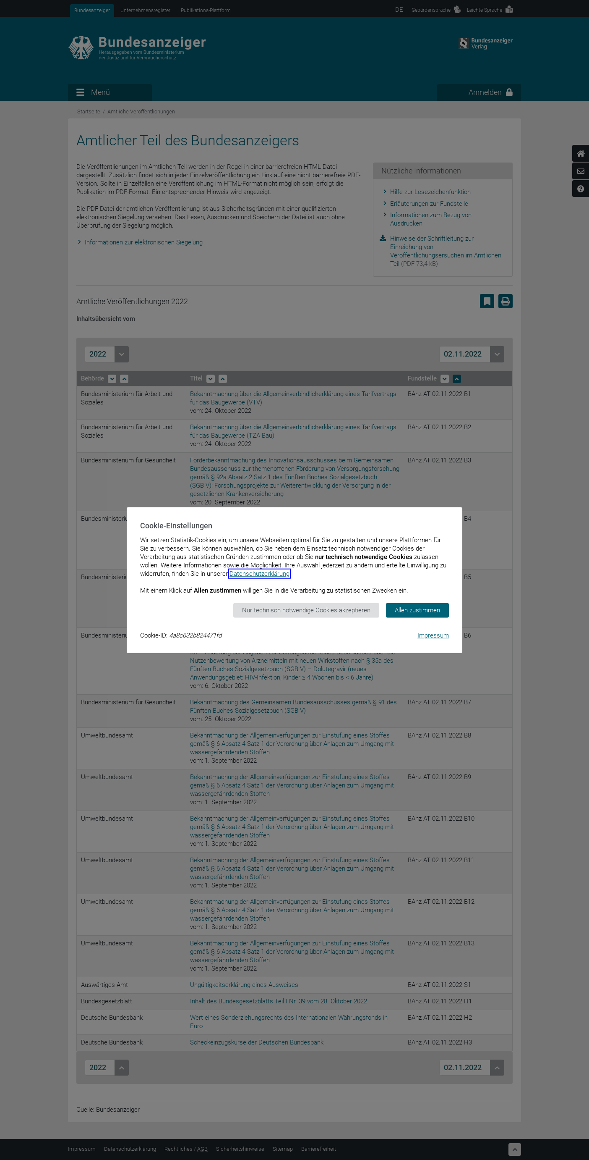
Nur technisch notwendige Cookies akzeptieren (306, 610)
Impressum (433, 635)
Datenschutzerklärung (259, 573)
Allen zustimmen (417, 610)
